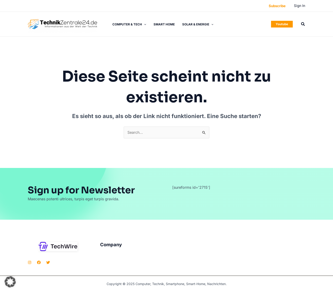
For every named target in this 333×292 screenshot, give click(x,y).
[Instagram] (29, 262)
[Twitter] (48, 262)
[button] (277, 6)
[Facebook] (39, 262)
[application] (144, 24)
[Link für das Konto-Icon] (299, 6)
